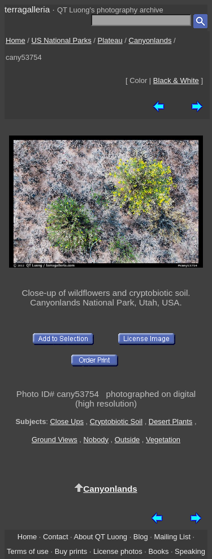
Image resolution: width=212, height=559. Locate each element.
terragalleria (27, 9)
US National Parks (62, 40)
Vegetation (163, 439)
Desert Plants (170, 421)
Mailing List (172, 536)
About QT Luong (100, 536)
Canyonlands (150, 40)
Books (158, 551)
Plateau (110, 40)
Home (15, 40)
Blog (140, 536)
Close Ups (67, 421)
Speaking (190, 551)
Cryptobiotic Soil (116, 421)
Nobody (96, 439)
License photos (117, 551)
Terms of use (28, 551)
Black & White (176, 80)
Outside (127, 439)
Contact (55, 536)
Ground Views (54, 439)
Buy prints (71, 551)
